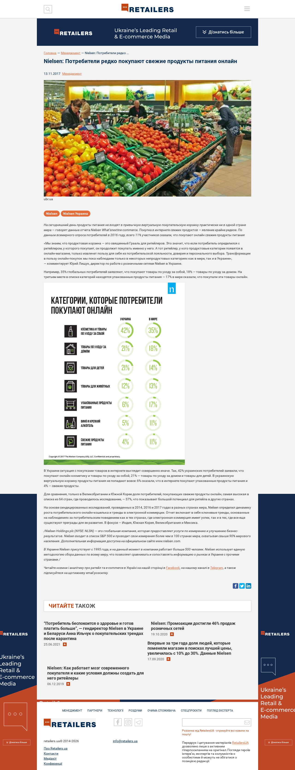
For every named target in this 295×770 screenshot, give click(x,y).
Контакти (51, 753)
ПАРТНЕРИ (94, 708)
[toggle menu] (247, 8)
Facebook (173, 568)
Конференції (53, 763)
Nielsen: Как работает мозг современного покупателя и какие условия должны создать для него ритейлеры (95, 673)
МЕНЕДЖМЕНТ (72, 708)
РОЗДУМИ (135, 708)
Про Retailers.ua (56, 748)
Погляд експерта (220, 708)
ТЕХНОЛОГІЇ (115, 708)
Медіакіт (50, 758)
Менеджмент (70, 53)
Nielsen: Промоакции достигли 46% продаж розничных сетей (193, 626)
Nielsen (51, 213)
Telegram (216, 568)
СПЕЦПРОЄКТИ (191, 708)
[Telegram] (138, 722)
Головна (50, 53)
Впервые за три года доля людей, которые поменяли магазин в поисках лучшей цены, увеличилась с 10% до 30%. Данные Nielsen (190, 648)
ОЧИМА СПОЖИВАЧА (162, 708)
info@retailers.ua (125, 740)
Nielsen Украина (75, 213)
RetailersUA (240, 742)
